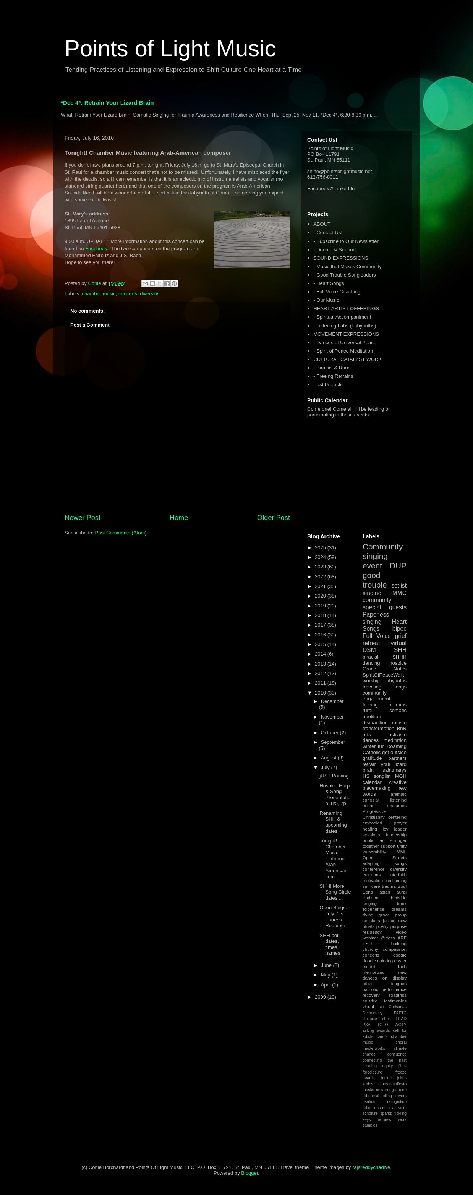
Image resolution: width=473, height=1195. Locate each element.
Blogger (249, 1173)
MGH (401, 776)
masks (368, 1090)
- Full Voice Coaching (336, 292)
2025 (321, 548)
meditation (395, 740)
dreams (399, 909)
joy (386, 828)
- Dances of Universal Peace (344, 342)
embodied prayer (385, 822)
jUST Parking (333, 776)
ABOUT (321, 224)
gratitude (372, 758)
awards (383, 1030)
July (326, 767)
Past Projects (328, 384)
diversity (149, 293)
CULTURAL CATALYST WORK (347, 359)
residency (372, 931)
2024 (321, 557)
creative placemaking (385, 785)
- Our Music (326, 300)
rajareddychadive (371, 1167)
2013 (321, 664)
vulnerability (374, 851)
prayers (400, 1096)
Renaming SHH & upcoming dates (333, 822)
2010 (321, 693)
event (372, 565)
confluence (397, 1054)
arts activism (385, 734)
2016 (321, 635)
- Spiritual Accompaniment (342, 317)
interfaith (398, 874)
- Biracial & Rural (332, 368)
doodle (400, 954)
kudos (368, 1084)
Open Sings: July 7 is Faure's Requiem (333, 916)
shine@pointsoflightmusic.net (339, 171)
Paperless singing (376, 618)
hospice (398, 663)
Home (179, 517)
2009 (321, 997)
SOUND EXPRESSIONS (340, 258)
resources (397, 805)
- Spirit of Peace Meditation (343, 351)
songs (400, 687)
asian (384, 891)
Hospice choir (377, 1019)
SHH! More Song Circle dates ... (335, 892)
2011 (321, 683)
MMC (399, 593)
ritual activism (394, 1108)
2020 (321, 596)
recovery (371, 995)
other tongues (385, 983)
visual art (373, 1006)
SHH (400, 650)
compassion (395, 949)
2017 (321, 625)
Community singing (383, 551)
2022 (321, 577)
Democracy (373, 1013)
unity (402, 846)
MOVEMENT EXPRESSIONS (346, 334)
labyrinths (396, 680)
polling (386, 1096)
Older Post (273, 517)
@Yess (388, 937)
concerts (127, 293)
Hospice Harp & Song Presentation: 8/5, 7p (334, 794)
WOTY (401, 1025)
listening (398, 799)
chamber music (99, 293)
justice (389, 920)
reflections (372, 1108)
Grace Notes (385, 669)
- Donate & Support (334, 250)
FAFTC (400, 1013)
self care (371, 886)
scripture (370, 1113)
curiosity (371, 799)
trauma (388, 886)
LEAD (401, 1019)
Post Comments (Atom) (121, 533)
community (377, 600)
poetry (382, 926)
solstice (370, 1000)
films (402, 1066)
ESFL (368, 943)
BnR (402, 728)
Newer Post (82, 517)
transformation (378, 728)
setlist (399, 585)
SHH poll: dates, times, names (329, 944)
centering (397, 816)
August (329, 758)
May (326, 975)
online (368, 805)
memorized (374, 972)
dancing (371, 663)
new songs (386, 1090)
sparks (386, 1113)
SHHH (399, 657)
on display (394, 977)
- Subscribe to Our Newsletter (346, 241)
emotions (372, 874)
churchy (370, 949)
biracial (370, 657)
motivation (373, 880)
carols (382, 1037)
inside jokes (394, 1078)
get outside (394, 752)
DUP (398, 565)
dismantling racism (385, 722)
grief (401, 636)
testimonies (395, 1000)
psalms (369, 1101)
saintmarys (394, 770)
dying (368, 914)
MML (402, 851)
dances (371, 740)
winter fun (374, 746)
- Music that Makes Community (347, 266)
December (332, 701)
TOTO (382, 1025)
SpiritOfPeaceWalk (383, 675)
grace (384, 914)
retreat (371, 643)
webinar (370, 937)
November (332, 717)
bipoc (399, 628)
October (330, 732)
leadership (396, 834)
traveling (372, 687)
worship (371, 680)
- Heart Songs (328, 283)
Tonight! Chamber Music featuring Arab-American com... (332, 858)
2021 (321, 586)
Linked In (345, 188)
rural (368, 710)
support (388, 846)
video (401, 931)
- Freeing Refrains (333, 376)
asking (368, 1030)
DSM (369, 650)
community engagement (376, 696)
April (326, 985)
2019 (321, 606)
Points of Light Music (170, 48)
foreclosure (372, 1072)
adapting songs (385, 863)
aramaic (398, 794)
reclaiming (396, 880)
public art (374, 840)
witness (384, 1119)
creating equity (378, 1066)
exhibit (369, 966)
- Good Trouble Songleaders (344, 275)
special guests (385, 607)
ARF (402, 937)
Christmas (398, 1007)
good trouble (375, 580)
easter (400, 960)
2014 (321, 654)
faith (402, 966)
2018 (321, 615)
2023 (321, 567)
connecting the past (385, 1060)
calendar (372, 782)
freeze (401, 1072)
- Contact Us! (327, 232)
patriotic (370, 989)
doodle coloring (378, 960)
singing (372, 593)
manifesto (398, 1084)
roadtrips (398, 995)
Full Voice (377, 636)
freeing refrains (385, 705)
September (333, 742)
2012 (321, 673)
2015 (321, 644)
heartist (369, 1078)
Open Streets (385, 857)
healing (370, 828)
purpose (398, 926)
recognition (397, 1101)
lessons (381, 1084)
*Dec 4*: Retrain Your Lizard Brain (107, 102)
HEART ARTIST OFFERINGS (346, 308)
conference (374, 868)
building (399, 943)
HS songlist (376, 776)
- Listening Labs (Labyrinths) (344, 326)
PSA (367, 1025)
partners (397, 758)
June (327, 965)
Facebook (96, 248)
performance (394, 989)
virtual (398, 643)
